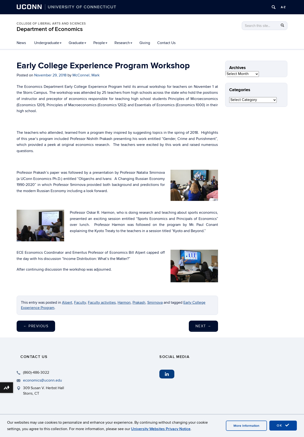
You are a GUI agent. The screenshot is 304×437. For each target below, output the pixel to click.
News (21, 42)
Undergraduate (48, 42)
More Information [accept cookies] (246, 426)
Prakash (139, 302)
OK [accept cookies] (283, 425)
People (100, 42)
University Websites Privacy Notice (160, 429)
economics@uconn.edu (42, 380)
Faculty (80, 302)
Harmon (124, 302)
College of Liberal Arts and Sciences (51, 23)
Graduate (77, 42)
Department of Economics (50, 29)
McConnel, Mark (86, 75)
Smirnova (155, 302)
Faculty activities (102, 302)
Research (123, 42)
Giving (144, 42)
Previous (35, 326)
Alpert (67, 302)
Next (203, 326)
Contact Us (166, 42)
